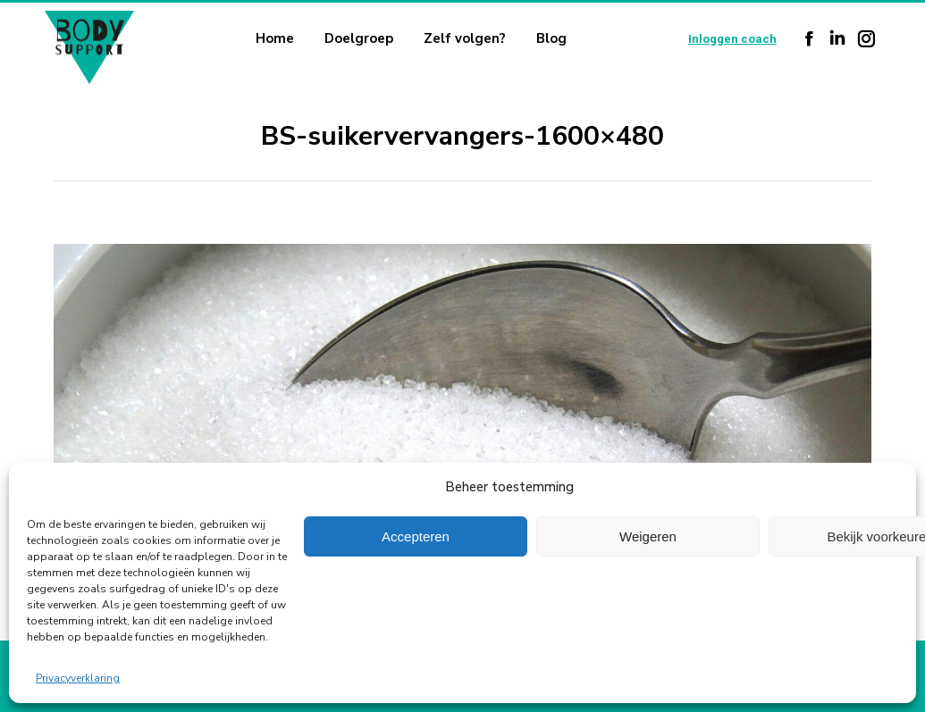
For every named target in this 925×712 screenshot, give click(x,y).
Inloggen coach (732, 39)
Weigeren (648, 536)
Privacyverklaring (78, 678)
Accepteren (416, 536)
